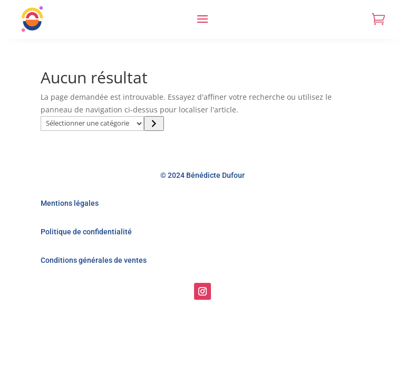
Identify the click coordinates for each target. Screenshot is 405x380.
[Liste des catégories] (92, 123)
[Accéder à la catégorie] (153, 123)
